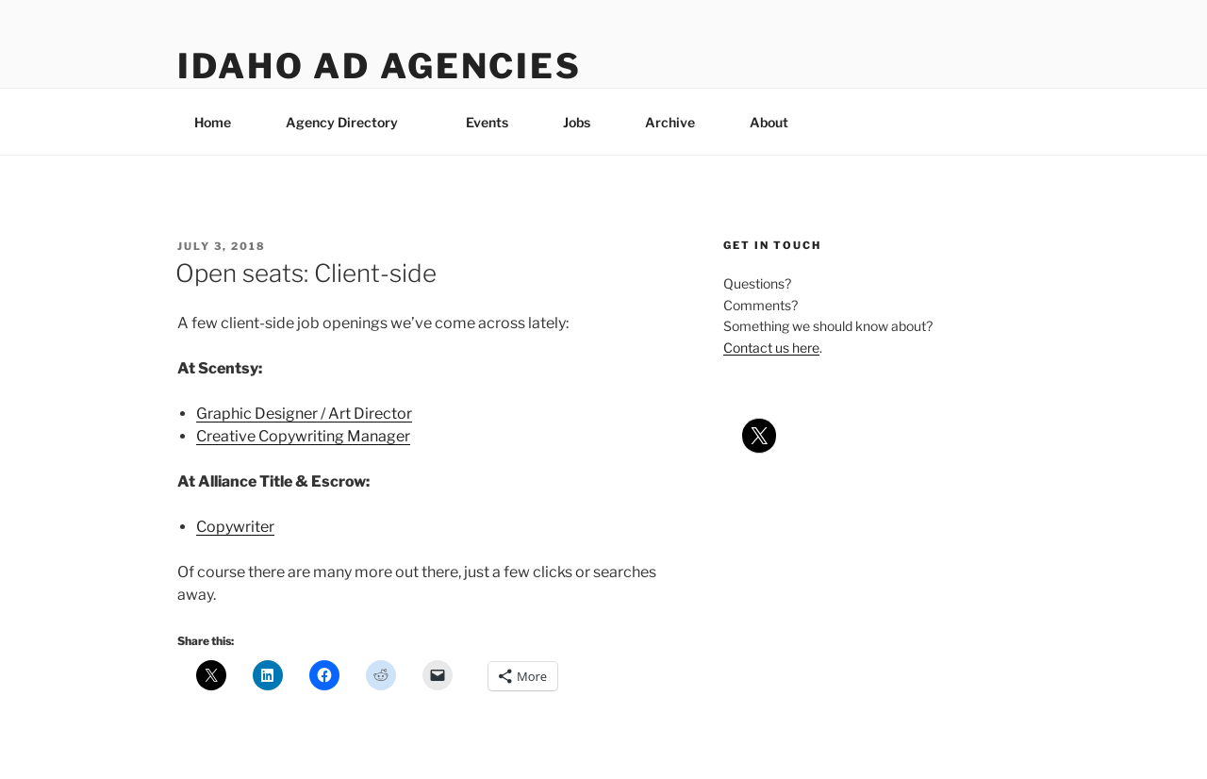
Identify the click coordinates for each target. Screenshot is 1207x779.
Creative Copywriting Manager (303, 436)
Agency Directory (351, 122)
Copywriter (235, 527)
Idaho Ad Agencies (379, 66)
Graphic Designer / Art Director (304, 414)
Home (212, 122)
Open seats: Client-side (306, 273)
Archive (670, 122)
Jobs (576, 122)
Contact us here (771, 348)
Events (487, 122)
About (778, 122)
